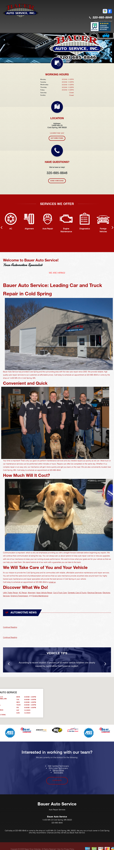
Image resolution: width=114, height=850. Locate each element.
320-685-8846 (102, 17)
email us (52, 582)
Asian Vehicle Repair (44, 592)
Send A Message (57, 181)
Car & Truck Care (60, 592)
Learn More (57, 780)
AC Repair (23, 592)
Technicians (58, 772)
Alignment (31, 592)
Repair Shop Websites (32, 849)
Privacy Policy (69, 849)
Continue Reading (10, 627)
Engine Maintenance (40, 596)
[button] (85, 698)
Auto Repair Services (57, 809)
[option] (57, 48)
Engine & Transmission (19, 596)
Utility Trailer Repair (10, 592)
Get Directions (57, 138)
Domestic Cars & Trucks (77, 592)
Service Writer (58, 770)
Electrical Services (94, 592)
